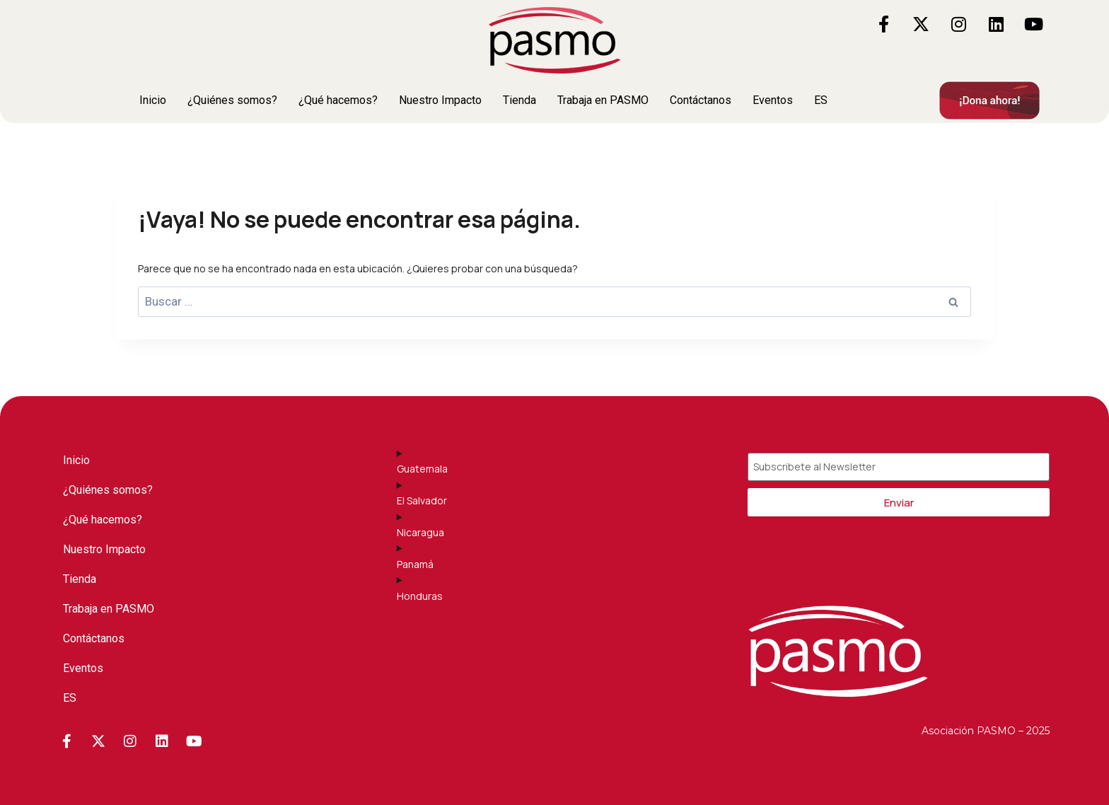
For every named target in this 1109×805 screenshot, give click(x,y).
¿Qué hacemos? (338, 100)
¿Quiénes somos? (232, 100)
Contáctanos (700, 100)
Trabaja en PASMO (603, 100)
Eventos (773, 100)
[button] (824, 100)
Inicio (152, 100)
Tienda (519, 100)
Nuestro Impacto (440, 100)
